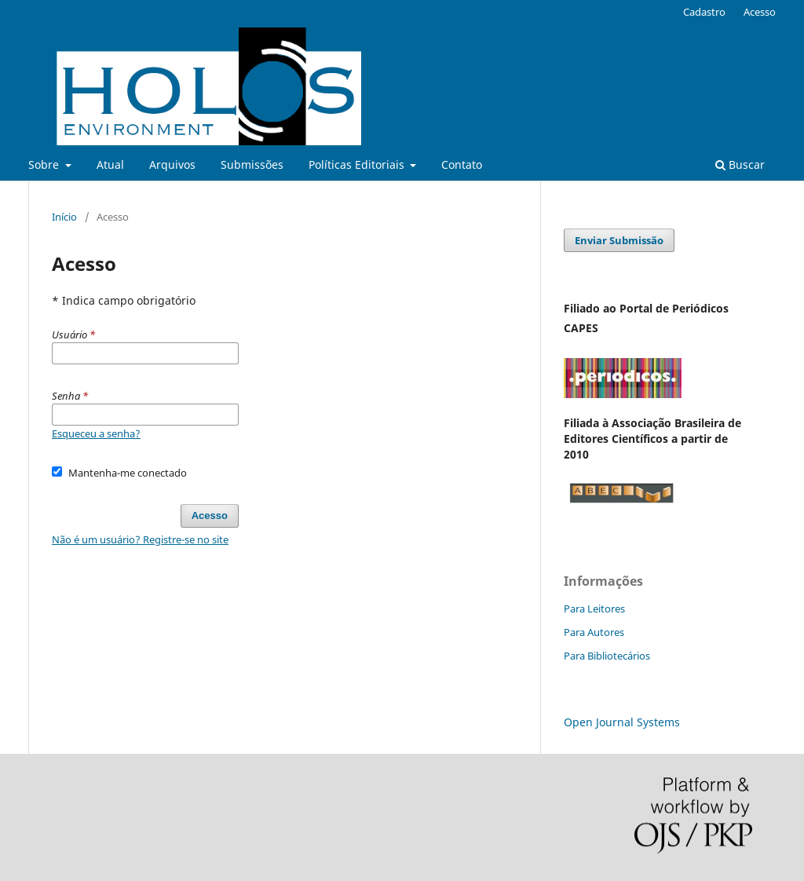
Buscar (740, 164)
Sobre (45, 164)
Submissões (252, 164)
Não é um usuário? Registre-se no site (140, 539)
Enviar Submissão (619, 240)
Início (64, 217)
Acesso (760, 12)
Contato (461, 164)
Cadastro (704, 12)
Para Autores (594, 632)
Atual (110, 164)
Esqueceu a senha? (96, 433)
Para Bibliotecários (607, 656)
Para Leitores (594, 608)
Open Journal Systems (622, 722)
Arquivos (172, 164)
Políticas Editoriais (358, 164)
